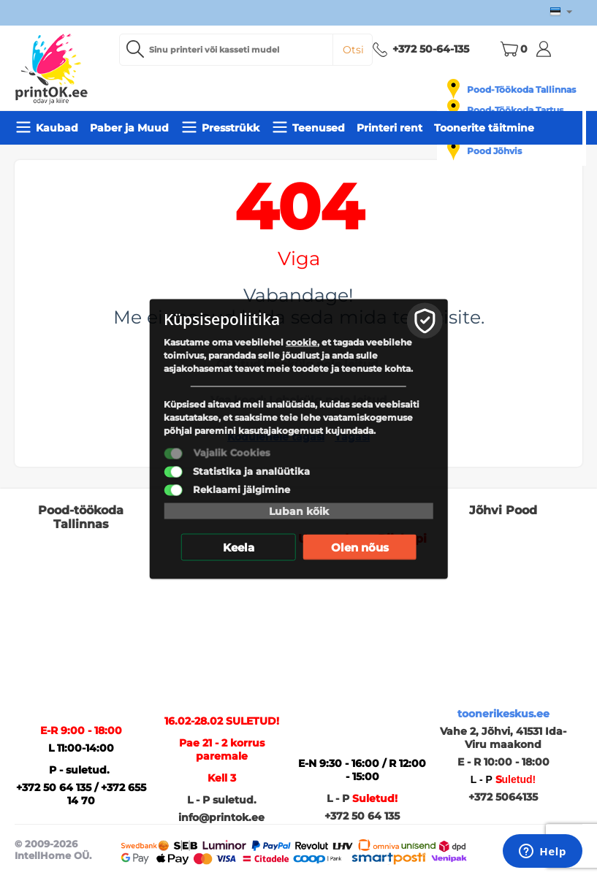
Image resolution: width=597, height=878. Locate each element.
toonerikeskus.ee (503, 713)
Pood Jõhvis (494, 150)
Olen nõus (360, 547)
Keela (238, 547)
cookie (301, 342)
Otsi (353, 49)
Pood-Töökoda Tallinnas (521, 89)
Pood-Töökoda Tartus (515, 109)
